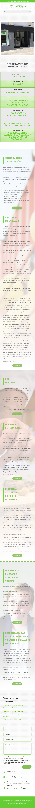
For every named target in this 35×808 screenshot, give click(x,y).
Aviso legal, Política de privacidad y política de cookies (19, 805)
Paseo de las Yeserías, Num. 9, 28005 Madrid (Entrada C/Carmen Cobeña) (18, 783)
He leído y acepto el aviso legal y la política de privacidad (17, 762)
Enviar (27, 766)
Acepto (4, 805)
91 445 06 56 (11, 772)
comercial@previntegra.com (16, 777)
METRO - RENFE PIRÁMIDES (16, 788)
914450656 (10, 1)
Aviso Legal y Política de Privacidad (11, 798)
